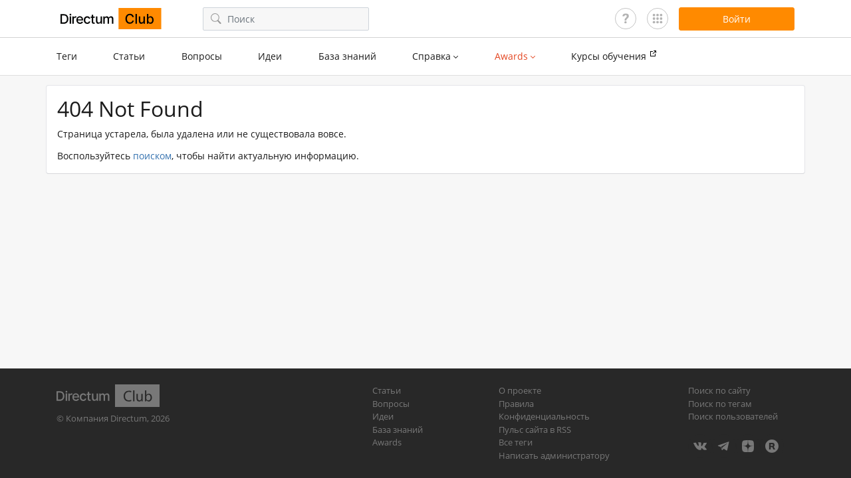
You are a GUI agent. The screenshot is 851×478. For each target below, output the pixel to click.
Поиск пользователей (733, 416)
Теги (67, 56)
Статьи (129, 56)
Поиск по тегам (720, 404)
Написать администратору (554, 455)
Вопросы (202, 56)
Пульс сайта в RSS (535, 430)
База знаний (347, 56)
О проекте (520, 390)
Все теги (516, 442)
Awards (387, 442)
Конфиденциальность (544, 416)
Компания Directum (106, 418)
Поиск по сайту (719, 390)
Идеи (270, 56)
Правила (516, 404)
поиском (152, 155)
